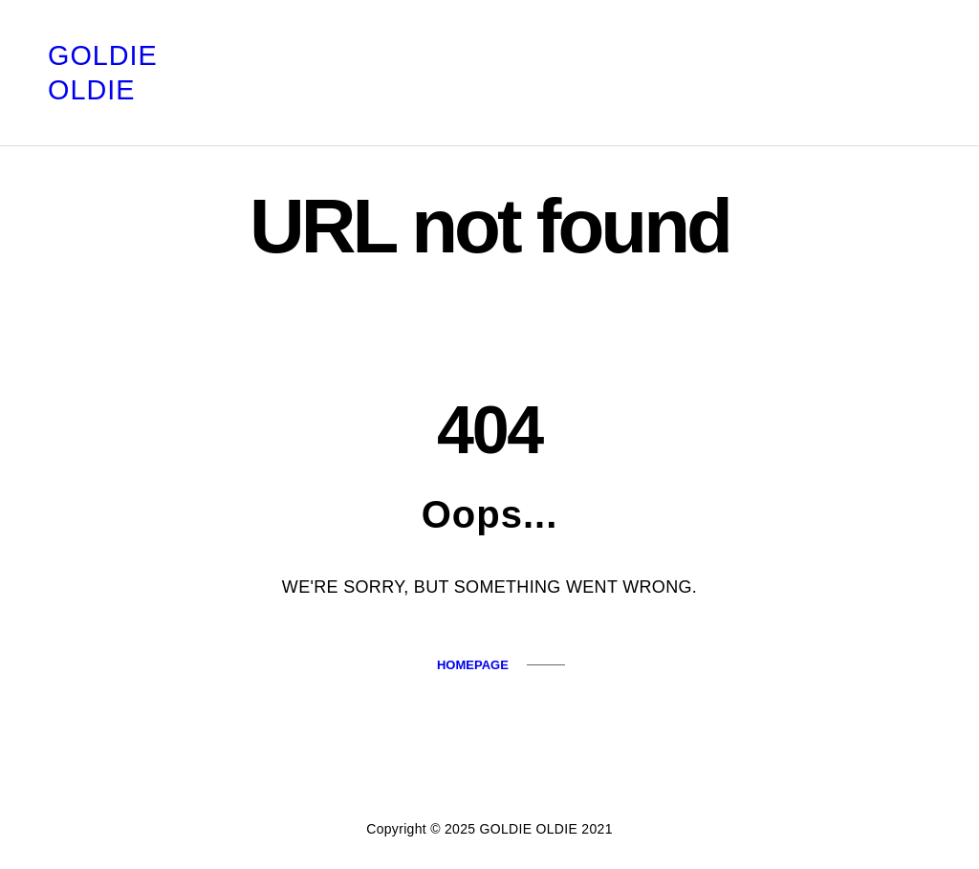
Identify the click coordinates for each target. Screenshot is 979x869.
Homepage (473, 665)
